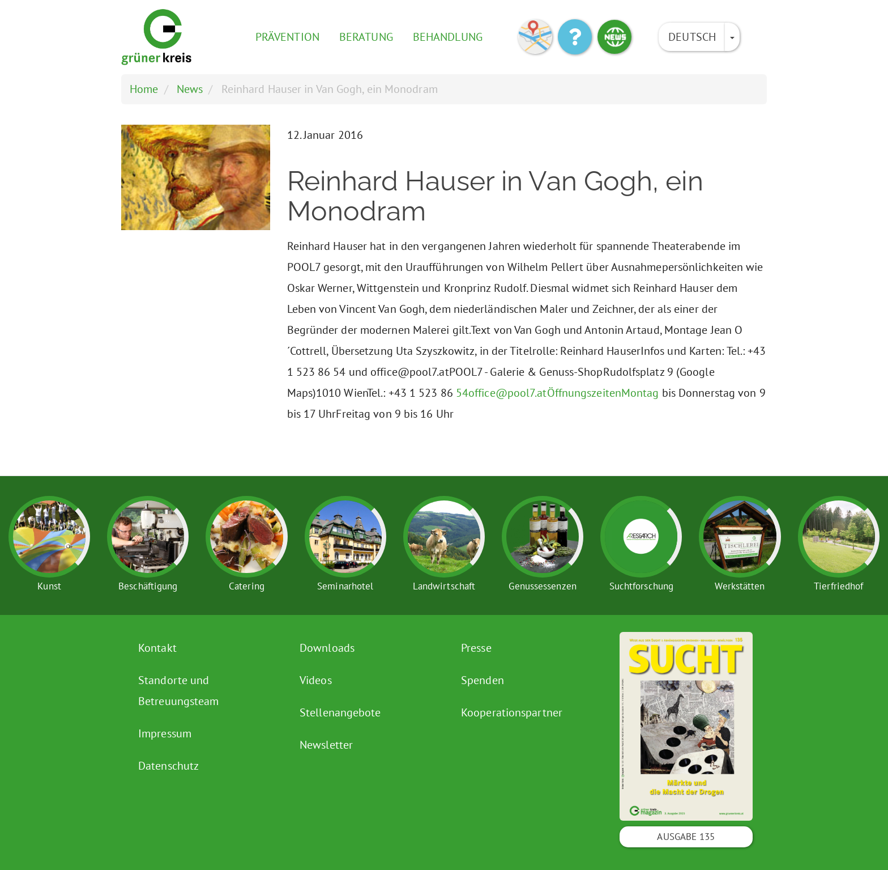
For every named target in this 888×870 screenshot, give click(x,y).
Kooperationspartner (511, 712)
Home (144, 89)
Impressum (164, 733)
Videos (316, 680)
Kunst (49, 586)
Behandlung (448, 36)
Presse (476, 647)
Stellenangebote (340, 712)
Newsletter (326, 744)
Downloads (327, 647)
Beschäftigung (147, 586)
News (190, 89)
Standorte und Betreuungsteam (178, 690)
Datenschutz (168, 765)
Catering (246, 586)
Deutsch (692, 36)
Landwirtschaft (444, 586)
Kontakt (157, 647)
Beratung (366, 36)
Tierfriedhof (838, 586)
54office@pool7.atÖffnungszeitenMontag (557, 392)
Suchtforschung (641, 586)
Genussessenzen (542, 586)
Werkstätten (740, 586)
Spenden (482, 680)
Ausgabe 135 (686, 836)
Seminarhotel (345, 586)
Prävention (287, 36)
